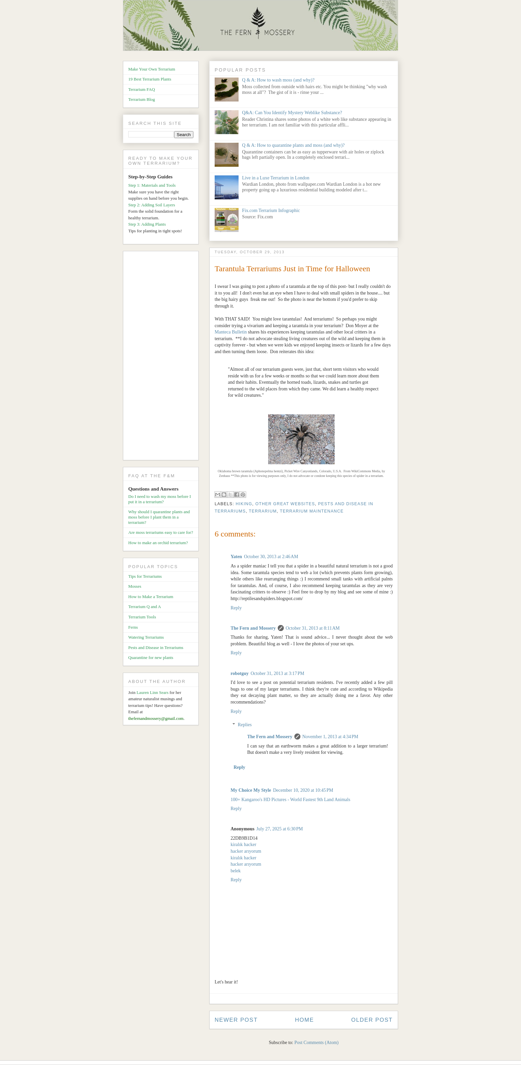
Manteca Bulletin (231, 331)
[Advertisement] (163, 357)
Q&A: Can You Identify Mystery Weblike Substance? (292, 112)
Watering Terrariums (146, 637)
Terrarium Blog (141, 99)
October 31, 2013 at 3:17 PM (277, 673)
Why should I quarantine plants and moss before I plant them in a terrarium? (159, 517)
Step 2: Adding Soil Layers (151, 204)
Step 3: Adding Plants (147, 224)
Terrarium (263, 511)
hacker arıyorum (246, 851)
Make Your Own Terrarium (151, 69)
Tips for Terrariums (145, 576)
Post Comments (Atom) (316, 1042)
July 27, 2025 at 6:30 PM (280, 828)
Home (304, 1020)
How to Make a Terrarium (150, 596)
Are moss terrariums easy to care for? (160, 532)
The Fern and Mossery (253, 628)
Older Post (372, 1020)
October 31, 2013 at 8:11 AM (313, 628)
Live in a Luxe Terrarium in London (275, 177)
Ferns (133, 627)
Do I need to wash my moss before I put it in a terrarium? (159, 499)
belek (236, 870)
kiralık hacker (243, 844)
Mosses (134, 586)
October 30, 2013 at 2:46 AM (271, 556)
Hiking (244, 504)
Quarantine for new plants (150, 657)
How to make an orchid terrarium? (158, 542)
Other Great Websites (285, 504)
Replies (245, 724)
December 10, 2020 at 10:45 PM (303, 790)
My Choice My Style (251, 790)
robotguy (240, 673)
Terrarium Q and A (144, 606)
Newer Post (236, 1020)
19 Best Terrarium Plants (149, 79)
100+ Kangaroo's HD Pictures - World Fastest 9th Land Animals (290, 799)
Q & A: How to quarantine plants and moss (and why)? (293, 145)
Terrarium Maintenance (312, 511)
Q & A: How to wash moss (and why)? (278, 80)
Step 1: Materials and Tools (152, 185)
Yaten (236, 556)
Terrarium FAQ (141, 89)
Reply (236, 607)
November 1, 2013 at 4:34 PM (330, 736)
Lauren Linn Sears (152, 692)
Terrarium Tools (142, 616)
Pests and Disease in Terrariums (155, 647)
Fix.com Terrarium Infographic (271, 210)
